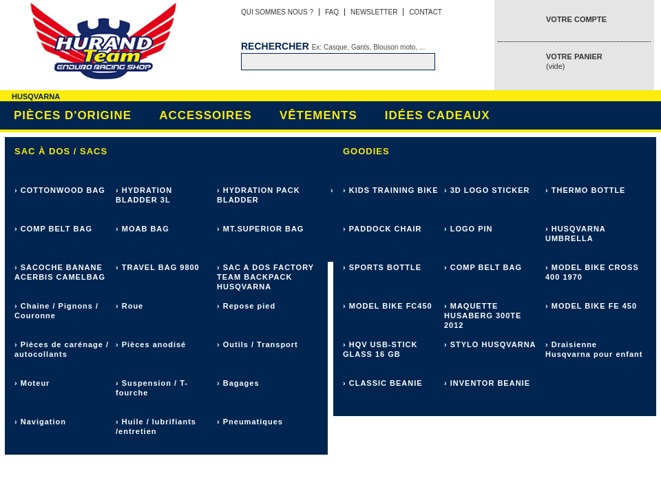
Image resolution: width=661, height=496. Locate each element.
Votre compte (576, 19)
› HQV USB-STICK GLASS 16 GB (380, 349)
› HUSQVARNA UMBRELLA (575, 233)
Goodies (366, 151)
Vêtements (318, 115)
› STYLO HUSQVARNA (490, 344)
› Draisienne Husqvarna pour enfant (593, 349)
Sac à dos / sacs (60, 151)
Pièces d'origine (73, 115)
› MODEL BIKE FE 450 (591, 306)
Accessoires (205, 115)
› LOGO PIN (468, 229)
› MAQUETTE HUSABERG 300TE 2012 (482, 315)
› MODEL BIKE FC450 (387, 306)
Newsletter (373, 12)
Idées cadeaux (437, 115)
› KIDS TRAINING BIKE (391, 190)
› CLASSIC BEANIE (383, 383)
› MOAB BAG (142, 229)
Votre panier (574, 61)
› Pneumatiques (250, 421)
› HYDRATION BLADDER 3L (144, 195)
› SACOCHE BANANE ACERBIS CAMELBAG (59, 272)
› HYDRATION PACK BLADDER (258, 195)
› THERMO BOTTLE (585, 190)
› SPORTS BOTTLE (382, 267)
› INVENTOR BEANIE (487, 383)
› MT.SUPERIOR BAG (260, 229)
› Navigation (40, 421)
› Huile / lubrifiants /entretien (156, 426)
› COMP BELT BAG (53, 229)
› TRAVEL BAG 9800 (158, 267)
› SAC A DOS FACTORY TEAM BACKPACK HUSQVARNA (265, 277)
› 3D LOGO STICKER (487, 190)
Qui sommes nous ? (277, 12)
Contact (425, 12)
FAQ (332, 12)
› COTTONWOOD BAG (59, 190)
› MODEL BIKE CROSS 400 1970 (592, 272)
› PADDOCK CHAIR (382, 229)
